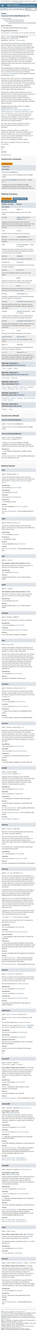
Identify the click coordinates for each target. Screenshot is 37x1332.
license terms (19, 2)
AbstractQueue (11, 38)
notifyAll (11, 389)
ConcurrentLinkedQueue (16, 9)
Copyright (3, 1323)
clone (4, 387)
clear (18, 230)
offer (18, 270)
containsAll (6, 378)
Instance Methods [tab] (20, 198)
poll (18, 286)
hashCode (30, 387)
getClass (23, 387)
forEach (19, 244)
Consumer (25, 244)
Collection (22, 33)
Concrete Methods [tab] (9, 201)
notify (4, 389)
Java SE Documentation (7, 1314)
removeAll (20, 301)
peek (18, 278)
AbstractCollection (20, 374)
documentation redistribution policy (11, 1327)
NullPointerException (9, 456)
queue (20, 43)
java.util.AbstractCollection (12, 20)
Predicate (26, 311)
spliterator (21, 336)
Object (25, 237)
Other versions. (5, 1319)
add (18, 209)
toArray (19, 344)
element (9, 368)
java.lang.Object (6, 18)
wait (17, 389)
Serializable (5, 33)
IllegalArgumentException (10, 812)
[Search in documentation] (31, 9)
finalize (15, 387)
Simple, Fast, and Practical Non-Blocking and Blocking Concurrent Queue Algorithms (18, 71)
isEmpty (19, 256)
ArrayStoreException (9, 958)
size (18, 330)
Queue (31, 33)
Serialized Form (6, 155)
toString (14, 378)
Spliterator (6, 336)
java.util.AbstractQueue (13, 21)
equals (9, 387)
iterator (19, 262)
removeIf (19, 311)
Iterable (13, 33)
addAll (19, 217)
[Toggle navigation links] (2, 5)
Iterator (5, 262)
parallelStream (29, 398)
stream (4, 400)
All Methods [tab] (6, 198)
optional (31, 1151)
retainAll (20, 321)
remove (19, 293)
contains (19, 237)
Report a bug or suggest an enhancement (12, 1311)
